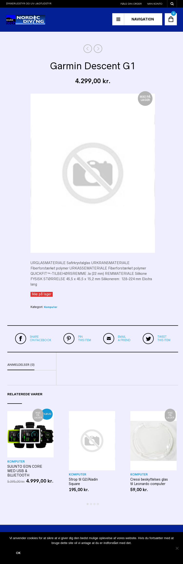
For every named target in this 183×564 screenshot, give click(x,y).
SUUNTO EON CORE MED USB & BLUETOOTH (24, 471)
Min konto (154, 3)
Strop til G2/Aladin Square (83, 481)
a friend (124, 338)
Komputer (50, 307)
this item (84, 338)
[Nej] (176, 548)
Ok (18, 553)
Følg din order (131, 3)
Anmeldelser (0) (20, 365)
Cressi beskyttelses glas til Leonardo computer (149, 481)
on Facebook (40, 338)
